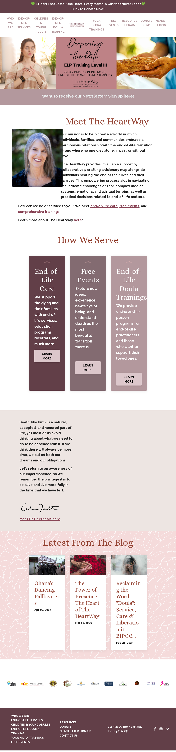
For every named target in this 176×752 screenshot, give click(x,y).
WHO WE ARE (10, 24)
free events (129, 207)
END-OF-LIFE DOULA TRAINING (58, 26)
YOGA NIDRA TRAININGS (27, 739)
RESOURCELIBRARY (129, 24)
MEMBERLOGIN (161, 24)
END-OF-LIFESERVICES (24, 24)
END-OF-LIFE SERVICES (27, 721)
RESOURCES (68, 724)
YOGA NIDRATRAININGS (96, 26)
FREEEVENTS (113, 24)
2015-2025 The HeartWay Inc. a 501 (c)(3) (125, 731)
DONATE (65, 728)
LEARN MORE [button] (47, 357)
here (78, 221)
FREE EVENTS (20, 743)
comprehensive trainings (38, 213)
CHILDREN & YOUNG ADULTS (41, 26)
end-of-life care (104, 207)
